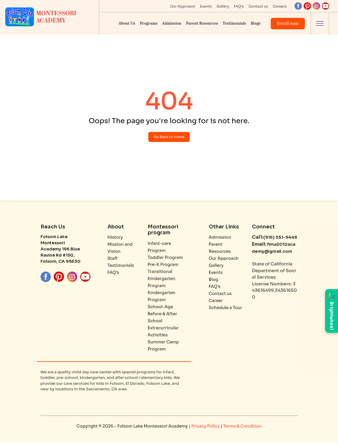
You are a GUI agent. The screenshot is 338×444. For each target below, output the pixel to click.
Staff (112, 259)
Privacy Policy (206, 427)
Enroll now (288, 23)
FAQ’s (239, 6)
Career (216, 302)
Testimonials (234, 23)
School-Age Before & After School (163, 315)
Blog (214, 281)
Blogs (255, 23)
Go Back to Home (169, 137)
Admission (171, 23)
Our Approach (182, 6)
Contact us (258, 6)
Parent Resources (202, 23)
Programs (148, 23)
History (115, 238)
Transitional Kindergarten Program (162, 280)
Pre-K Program (164, 266)
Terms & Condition (242, 427)
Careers (280, 6)
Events (206, 6)
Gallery (222, 6)
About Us (127, 23)
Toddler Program (166, 259)
